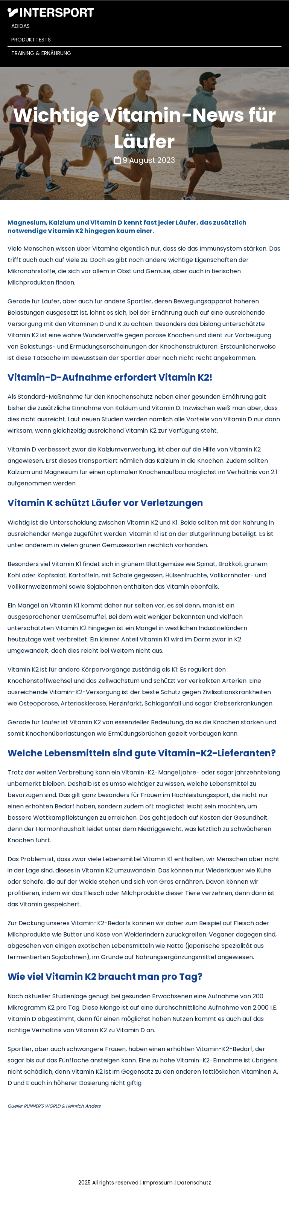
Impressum (158, 1182)
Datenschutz (194, 1182)
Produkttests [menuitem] (31, 39)
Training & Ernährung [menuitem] (41, 53)
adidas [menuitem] (20, 26)
